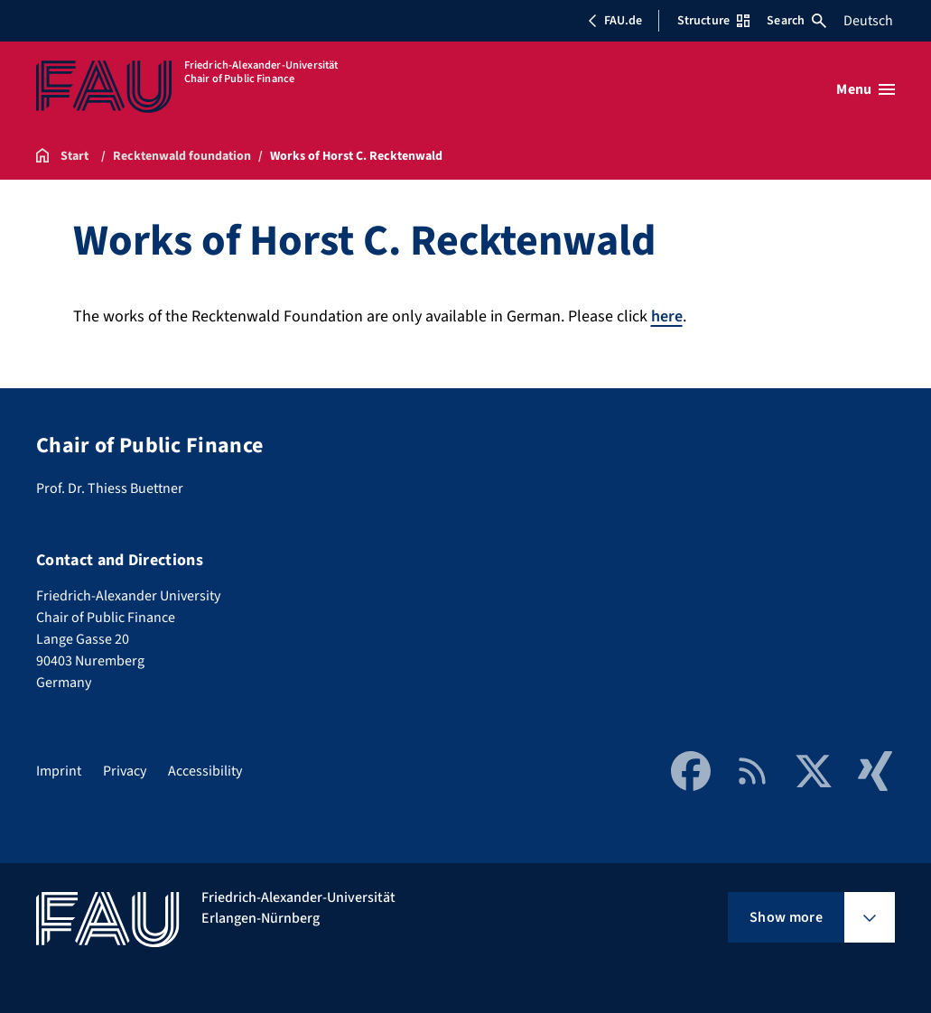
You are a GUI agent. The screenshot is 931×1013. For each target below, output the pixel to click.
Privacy (124, 771)
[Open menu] (865, 89)
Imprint (58, 771)
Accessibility (205, 771)
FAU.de (615, 21)
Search (796, 21)
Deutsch (868, 21)
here (667, 316)
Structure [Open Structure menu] (713, 21)
